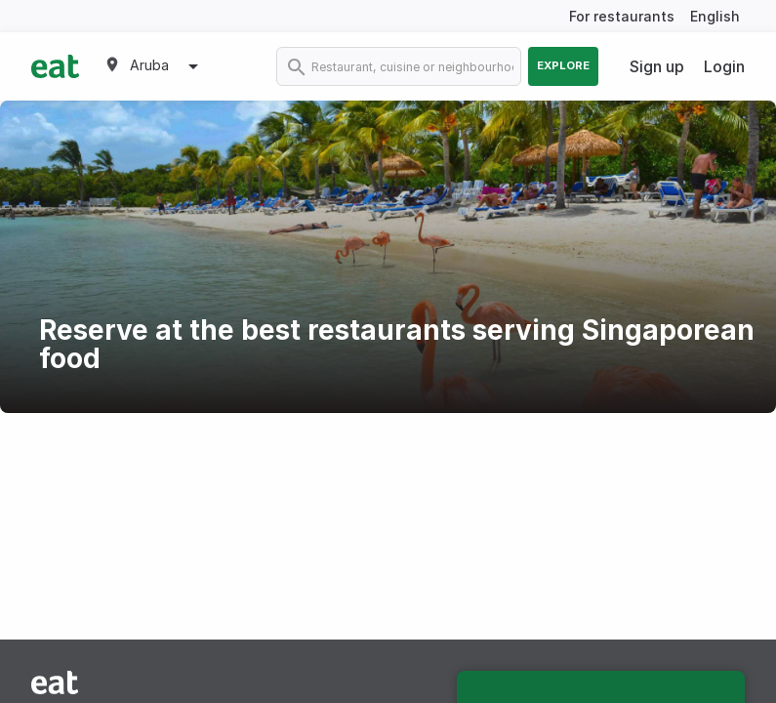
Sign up (657, 66)
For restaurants (621, 16)
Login (724, 66)
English (715, 16)
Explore (563, 65)
